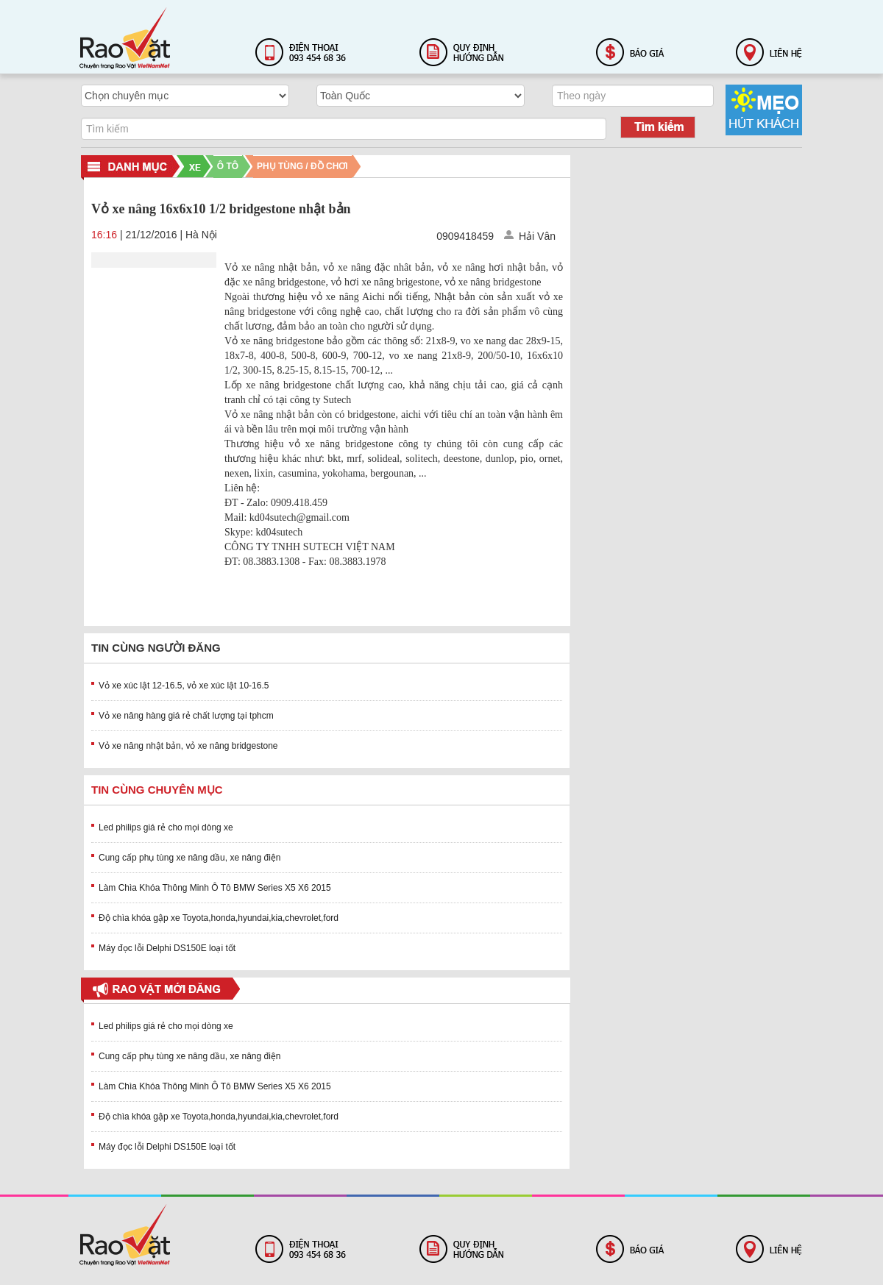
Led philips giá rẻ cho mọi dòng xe (166, 827)
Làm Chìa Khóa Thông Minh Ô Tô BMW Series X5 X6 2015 (215, 888)
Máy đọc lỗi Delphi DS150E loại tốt (167, 948)
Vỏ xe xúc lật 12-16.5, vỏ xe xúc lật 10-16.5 (184, 685)
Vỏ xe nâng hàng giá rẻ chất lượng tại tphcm (186, 716)
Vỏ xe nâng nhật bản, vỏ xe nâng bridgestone (188, 746)
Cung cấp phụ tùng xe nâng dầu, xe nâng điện (190, 857)
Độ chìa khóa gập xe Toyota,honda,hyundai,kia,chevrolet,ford (218, 918)
